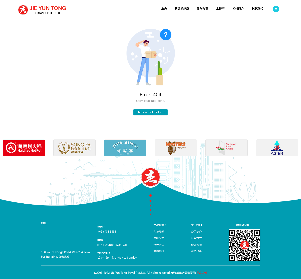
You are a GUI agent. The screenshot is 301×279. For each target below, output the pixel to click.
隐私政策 (196, 251)
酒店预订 (159, 251)
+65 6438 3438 (106, 231)
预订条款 (196, 244)
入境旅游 (159, 231)
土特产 (220, 8)
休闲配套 (202, 8)
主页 (164, 8)
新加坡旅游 (182, 8)
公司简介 (238, 8)
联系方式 (257, 8)
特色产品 (159, 244)
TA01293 (202, 273)
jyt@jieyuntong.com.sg (112, 244)
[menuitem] (164, 8)
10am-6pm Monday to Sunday (117, 257)
